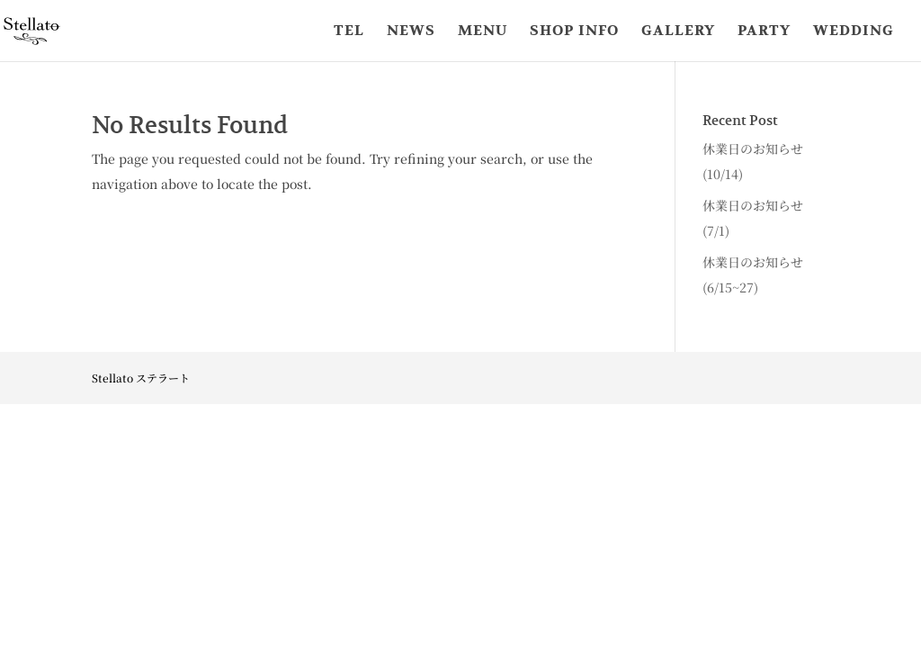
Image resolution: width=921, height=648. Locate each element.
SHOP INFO (574, 32)
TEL (349, 32)
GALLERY (678, 32)
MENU (482, 32)
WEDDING (853, 32)
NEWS (411, 32)
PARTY (764, 32)
